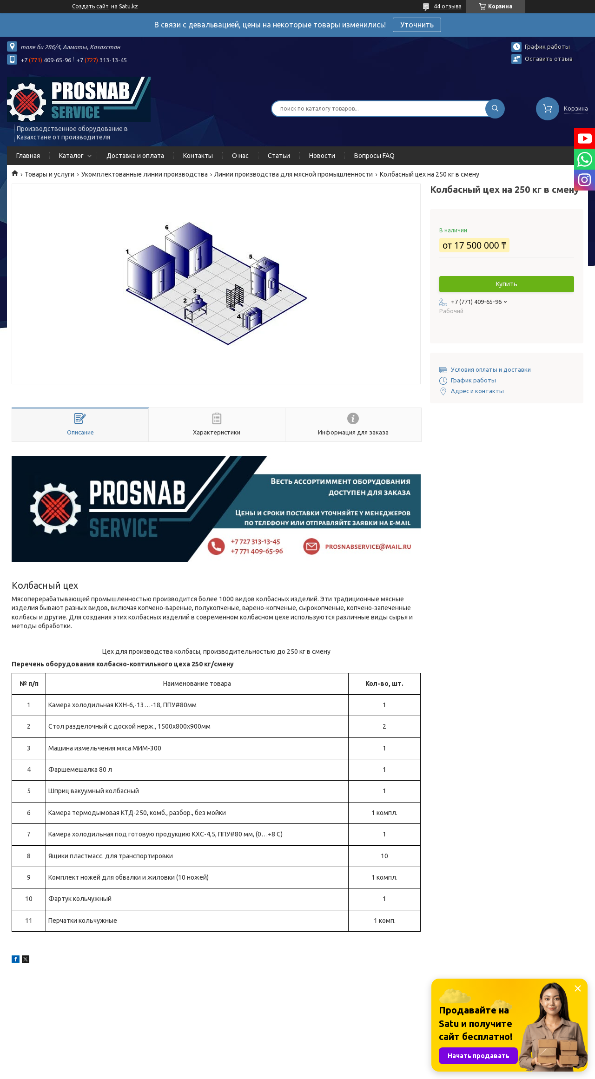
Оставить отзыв (549, 58)
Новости (322, 155)
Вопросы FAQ (374, 155)
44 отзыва (448, 6)
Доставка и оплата (135, 155)
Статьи (279, 155)
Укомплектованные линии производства (144, 174)
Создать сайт (90, 6)
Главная (28, 155)
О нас (240, 155)
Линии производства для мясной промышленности (293, 174)
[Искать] (495, 108)
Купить (506, 284)
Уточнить (417, 24)
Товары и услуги (49, 174)
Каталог (71, 155)
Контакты (198, 155)
